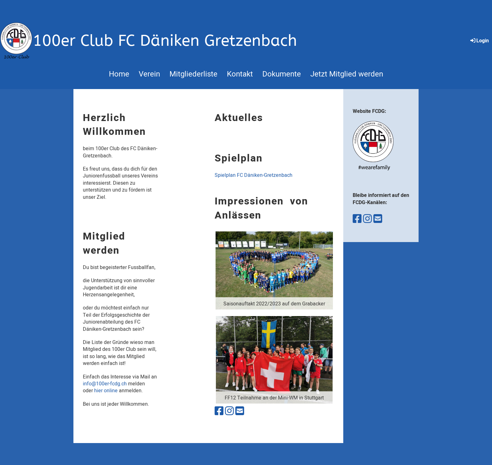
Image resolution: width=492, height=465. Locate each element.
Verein (149, 74)
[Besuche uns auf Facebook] (219, 411)
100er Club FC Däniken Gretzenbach (165, 40)
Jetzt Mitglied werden (346, 74)
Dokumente (281, 74)
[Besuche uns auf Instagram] (229, 411)
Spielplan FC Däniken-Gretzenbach (253, 175)
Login (479, 41)
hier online (106, 390)
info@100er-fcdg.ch (105, 384)
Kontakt (240, 74)
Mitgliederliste (193, 74)
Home (119, 74)
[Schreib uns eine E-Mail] (239, 411)
